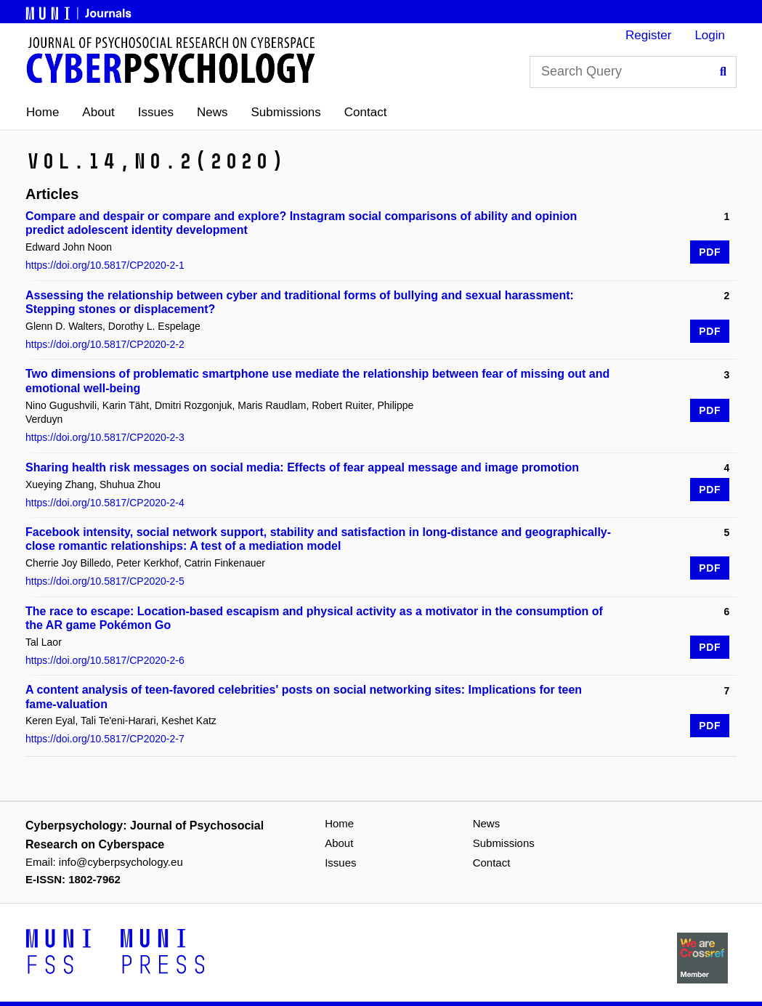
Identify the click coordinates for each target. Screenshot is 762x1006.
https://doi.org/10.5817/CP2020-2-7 (105, 739)
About (98, 112)
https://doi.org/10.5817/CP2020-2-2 (105, 344)
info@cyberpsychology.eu (121, 862)
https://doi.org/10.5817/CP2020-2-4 (105, 502)
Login (709, 35)
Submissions (285, 112)
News (212, 112)
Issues (156, 112)
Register (648, 35)
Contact (365, 112)
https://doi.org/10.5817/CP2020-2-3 (105, 437)
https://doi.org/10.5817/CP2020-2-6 (105, 660)
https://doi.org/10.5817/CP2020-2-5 (105, 581)
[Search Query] (633, 72)
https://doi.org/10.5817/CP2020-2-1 (105, 265)
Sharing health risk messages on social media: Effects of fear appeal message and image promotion (302, 467)
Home (42, 112)
